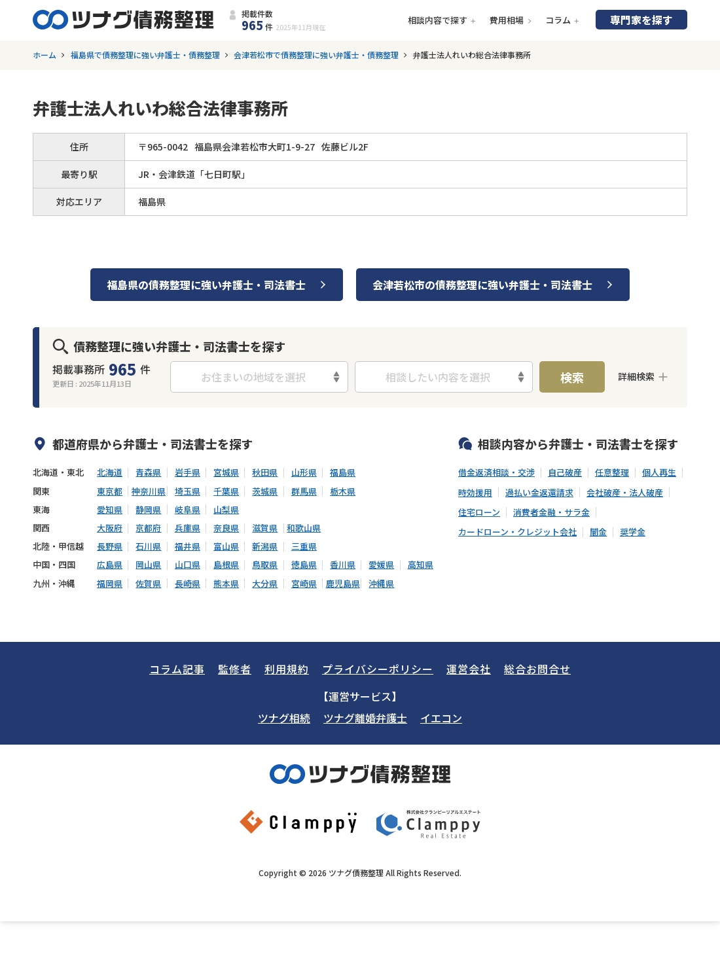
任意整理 (612, 472)
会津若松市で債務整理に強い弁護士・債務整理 (316, 55)
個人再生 (659, 472)
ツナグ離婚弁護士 (365, 718)
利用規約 (286, 669)
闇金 (598, 532)
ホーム (44, 55)
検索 (572, 376)
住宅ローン (479, 512)
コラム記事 (177, 669)
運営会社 (468, 669)
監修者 (234, 669)
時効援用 (475, 493)
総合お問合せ (537, 669)
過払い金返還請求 (539, 493)
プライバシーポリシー (377, 669)
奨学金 (632, 532)
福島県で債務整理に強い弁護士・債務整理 (145, 55)
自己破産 (565, 472)
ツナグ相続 (284, 718)
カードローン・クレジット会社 (517, 532)
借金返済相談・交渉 (496, 472)
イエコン (441, 718)
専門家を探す (641, 19)
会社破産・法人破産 (624, 493)
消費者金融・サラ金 (551, 512)
